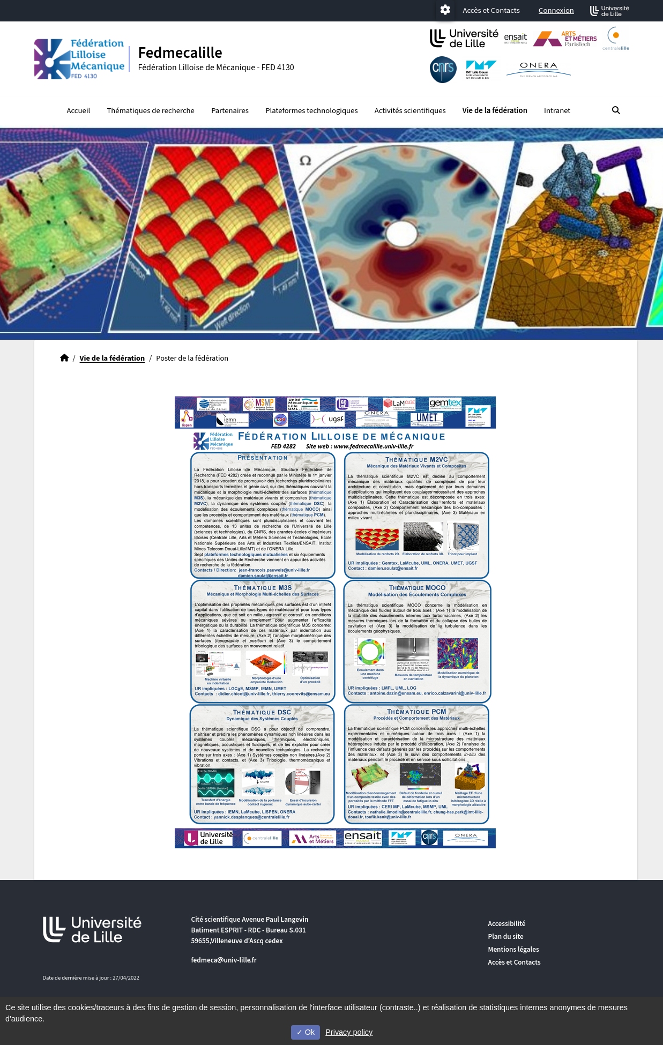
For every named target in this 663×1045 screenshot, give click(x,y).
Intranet (557, 110)
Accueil (78, 110)
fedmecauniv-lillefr (224, 960)
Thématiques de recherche (150, 110)
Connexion (556, 10)
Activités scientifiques (410, 110)
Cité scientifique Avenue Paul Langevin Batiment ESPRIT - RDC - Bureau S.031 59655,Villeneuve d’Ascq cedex (250, 930)
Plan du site (506, 936)
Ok (305, 1032)
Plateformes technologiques (311, 110)
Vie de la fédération (495, 110)
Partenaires (230, 110)
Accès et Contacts (491, 10)
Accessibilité (507, 924)
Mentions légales (513, 949)
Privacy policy (349, 1032)
